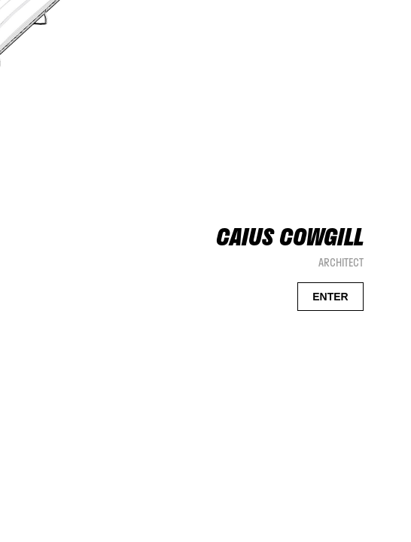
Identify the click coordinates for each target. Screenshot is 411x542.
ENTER (330, 297)
